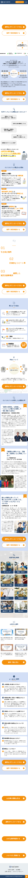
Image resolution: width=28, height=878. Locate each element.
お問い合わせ (8, 871)
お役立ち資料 (11, 869)
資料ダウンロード (19, 2)
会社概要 (18, 869)
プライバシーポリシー (18, 871)
